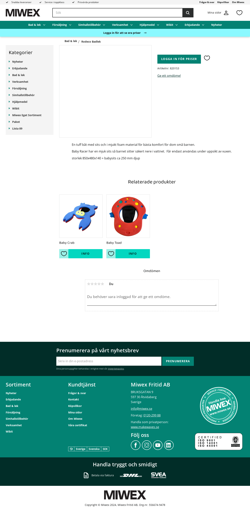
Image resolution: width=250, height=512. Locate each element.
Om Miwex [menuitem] (238, 2)
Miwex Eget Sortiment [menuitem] (26, 115)
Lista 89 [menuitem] (17, 128)
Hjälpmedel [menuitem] (147, 25)
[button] (239, 13)
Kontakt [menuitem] (73, 399)
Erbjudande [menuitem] (192, 25)
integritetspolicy (116, 368)
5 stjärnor (102, 284)
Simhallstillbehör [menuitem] (89, 25)
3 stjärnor (95, 284)
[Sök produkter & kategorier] (123, 12)
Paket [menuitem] (16, 122)
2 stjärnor (92, 284)
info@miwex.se (141, 409)
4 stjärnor (99, 284)
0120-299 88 (152, 415)
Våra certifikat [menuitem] (77, 425)
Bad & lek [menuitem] (34, 25)
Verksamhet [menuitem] (120, 25)
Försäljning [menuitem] (59, 25)
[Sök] (187, 12)
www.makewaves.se (145, 427)
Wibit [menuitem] (169, 25)
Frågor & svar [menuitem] (206, 2)
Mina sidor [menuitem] (75, 412)
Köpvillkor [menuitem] (223, 2)
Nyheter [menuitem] (216, 25)
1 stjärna (89, 284)
